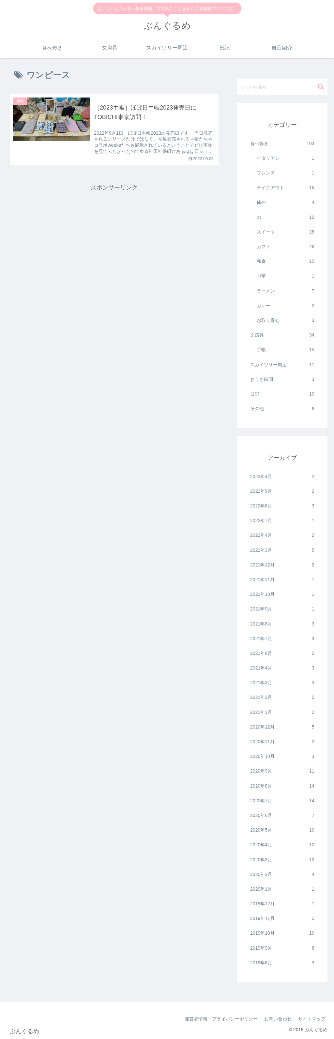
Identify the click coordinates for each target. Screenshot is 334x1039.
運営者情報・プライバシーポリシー (221, 1018)
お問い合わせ (278, 1018)
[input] (282, 87)
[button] (320, 86)
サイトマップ (312, 1018)
